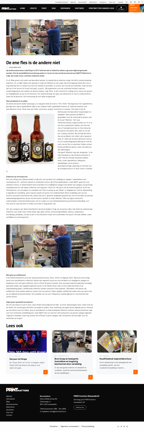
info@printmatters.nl (58, 411)
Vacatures (103, 2)
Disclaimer (54, 426)
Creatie (33, 8)
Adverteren (93, 2)
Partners (79, 8)
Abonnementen (12, 404)
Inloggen (121, 8)
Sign (54, 8)
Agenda (73, 2)
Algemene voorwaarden (70, 426)
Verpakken (65, 8)
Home (22, 8)
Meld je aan (80, 407)
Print (44, 8)
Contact (120, 2)
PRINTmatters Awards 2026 (101, 8)
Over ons (112, 2)
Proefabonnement (61, 2)
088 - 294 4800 (60, 408)
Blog (8, 401)
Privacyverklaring (88, 426)
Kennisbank (82, 2)
